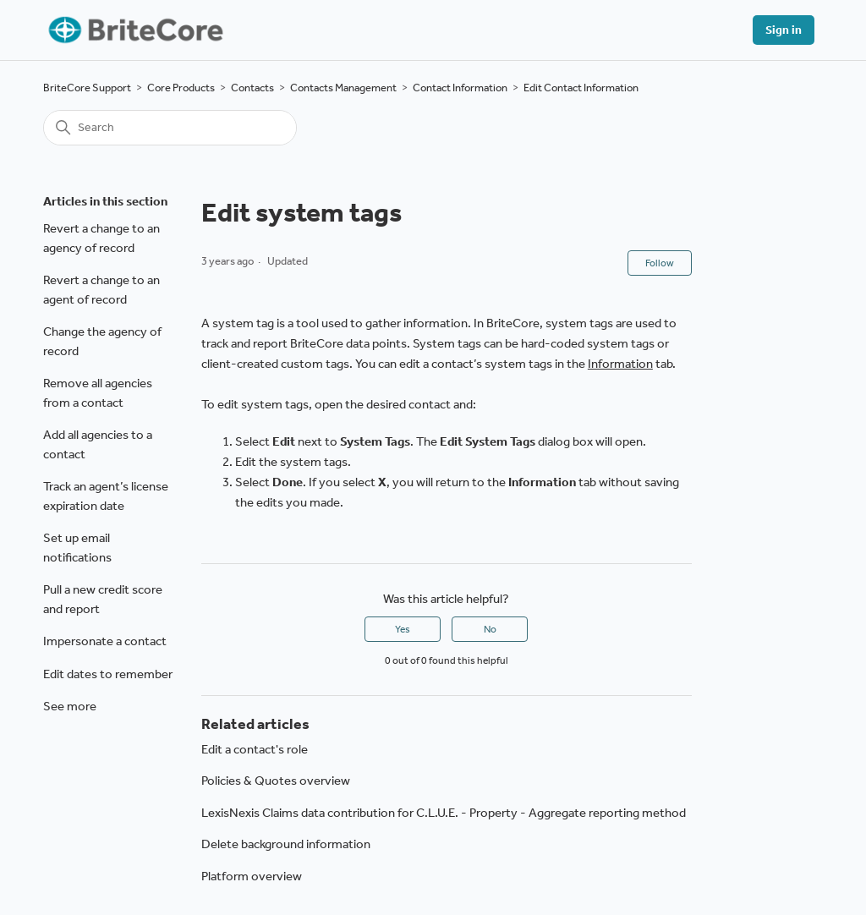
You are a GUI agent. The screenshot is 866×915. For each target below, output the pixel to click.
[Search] (170, 128)
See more (69, 706)
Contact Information (460, 87)
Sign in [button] (783, 30)
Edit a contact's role (254, 749)
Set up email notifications (77, 547)
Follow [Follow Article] (659, 263)
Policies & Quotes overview (275, 780)
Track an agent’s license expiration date (105, 496)
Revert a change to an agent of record (101, 289)
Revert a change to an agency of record (101, 238)
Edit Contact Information (581, 87)
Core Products (181, 87)
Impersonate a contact (105, 641)
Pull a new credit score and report (102, 599)
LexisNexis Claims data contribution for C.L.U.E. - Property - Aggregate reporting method (443, 812)
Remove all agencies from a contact (97, 392)
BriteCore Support (87, 87)
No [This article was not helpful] (490, 629)
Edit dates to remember (108, 674)
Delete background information (285, 844)
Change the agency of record (102, 341)
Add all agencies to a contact (97, 444)
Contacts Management (343, 87)
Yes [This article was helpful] (402, 629)
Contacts (252, 87)
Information (620, 363)
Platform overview (251, 876)
